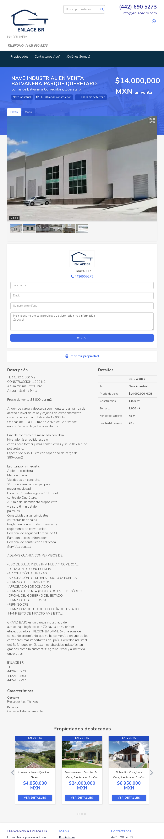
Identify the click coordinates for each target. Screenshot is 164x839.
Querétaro (73, 89)
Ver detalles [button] (35, 798)
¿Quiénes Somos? (78, 57)
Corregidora (53, 89)
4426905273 (84, 276)
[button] (11, 772)
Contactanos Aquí (47, 57)
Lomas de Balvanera (27, 89)
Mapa (28, 112)
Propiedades (19, 57)
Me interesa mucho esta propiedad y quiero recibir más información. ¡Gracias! (82, 321)
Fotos (14, 112)
